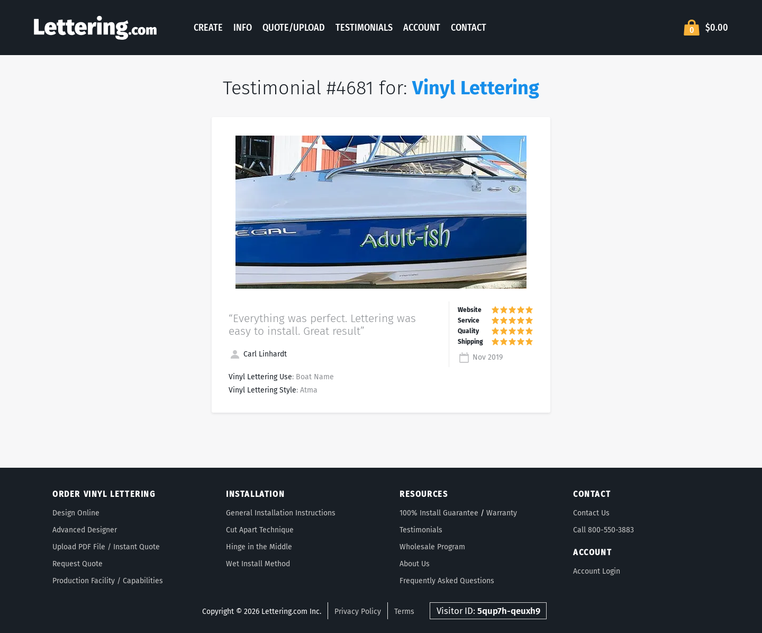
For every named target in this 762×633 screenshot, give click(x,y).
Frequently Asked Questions (447, 580)
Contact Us (591, 513)
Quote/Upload (293, 27)
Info (242, 27)
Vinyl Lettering (475, 88)
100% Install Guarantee (439, 513)
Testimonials (364, 27)
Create (208, 27)
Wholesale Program (432, 546)
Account (421, 27)
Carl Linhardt (258, 354)
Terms (404, 611)
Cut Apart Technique (260, 529)
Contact (468, 27)
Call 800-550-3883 (603, 529)
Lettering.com (95, 27)
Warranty (501, 513)
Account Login (596, 571)
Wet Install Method (258, 563)
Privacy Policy (357, 611)
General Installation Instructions (280, 513)
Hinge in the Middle (259, 546)
